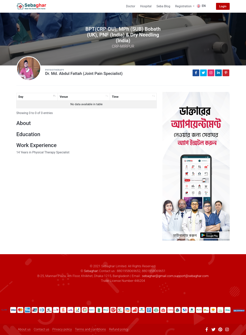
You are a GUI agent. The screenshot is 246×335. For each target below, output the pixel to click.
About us (24, 329)
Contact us (41, 329)
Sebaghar (91, 271)
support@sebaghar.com (191, 276)
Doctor (130, 6)
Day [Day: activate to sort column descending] (20, 96)
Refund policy (118, 329)
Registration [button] (183, 6)
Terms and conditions (90, 329)
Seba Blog (163, 6)
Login (222, 6)
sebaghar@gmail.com (158, 276)
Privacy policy (62, 329)
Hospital (146, 6)
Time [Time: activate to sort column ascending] (115, 96)
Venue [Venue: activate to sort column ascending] (64, 96)
